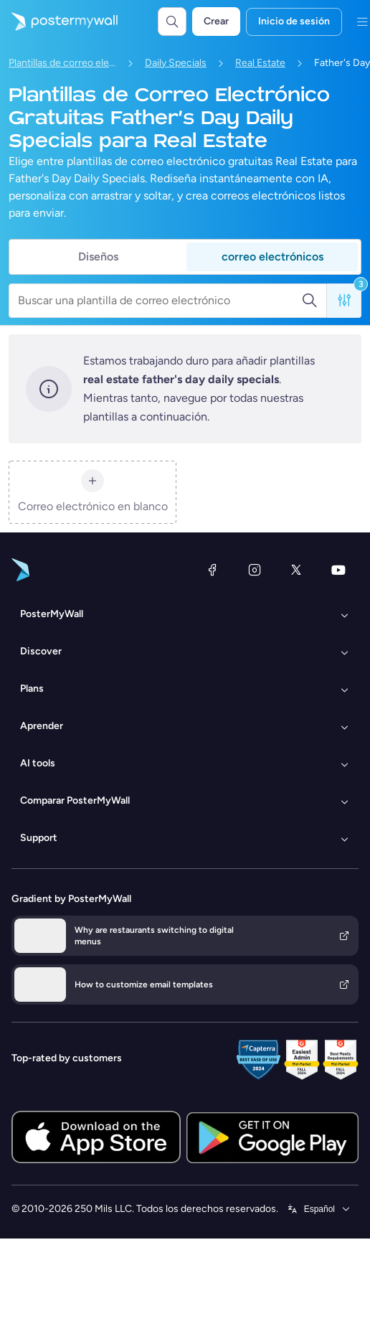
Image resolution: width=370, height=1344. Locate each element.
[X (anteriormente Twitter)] (296, 569)
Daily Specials (176, 63)
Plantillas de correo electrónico (62, 63)
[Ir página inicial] (59, 21)
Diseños (98, 256)
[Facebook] (212, 569)
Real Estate (260, 63)
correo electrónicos (272, 256)
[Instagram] (254, 569)
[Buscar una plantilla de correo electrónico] (159, 300)
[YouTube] (338, 569)
